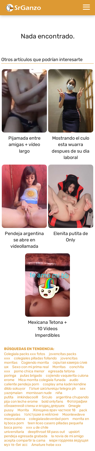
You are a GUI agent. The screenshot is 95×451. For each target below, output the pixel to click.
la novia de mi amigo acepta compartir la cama (44, 438)
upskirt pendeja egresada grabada (42, 434)
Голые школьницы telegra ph (52, 388)
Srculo (47, 397)
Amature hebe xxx (46, 445)
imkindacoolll (27, 397)
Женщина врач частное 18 (54, 410)
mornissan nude (39, 393)
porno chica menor (29, 371)
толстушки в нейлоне (41, 414)
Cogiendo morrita (35, 362)
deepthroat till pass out (46, 432)
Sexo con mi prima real (30, 367)
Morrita (23, 410)
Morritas (59, 367)
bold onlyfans (52, 401)
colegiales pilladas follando (35, 358)
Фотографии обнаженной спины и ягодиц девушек (45, 403)
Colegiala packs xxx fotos (24, 354)
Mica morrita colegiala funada (42, 380)
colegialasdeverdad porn (49, 419)
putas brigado (31, 375)
